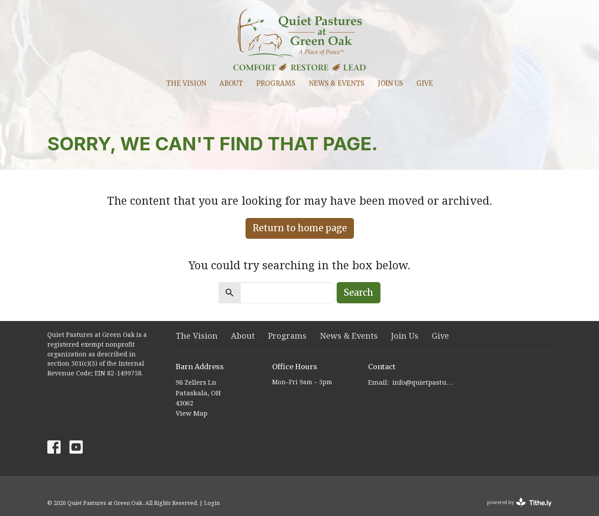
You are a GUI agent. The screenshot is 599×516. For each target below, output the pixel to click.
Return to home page (300, 227)
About (231, 83)
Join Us (390, 83)
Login (212, 503)
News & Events (337, 83)
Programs (276, 83)
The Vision (186, 83)
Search (358, 292)
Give (424, 83)
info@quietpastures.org (424, 382)
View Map (191, 413)
